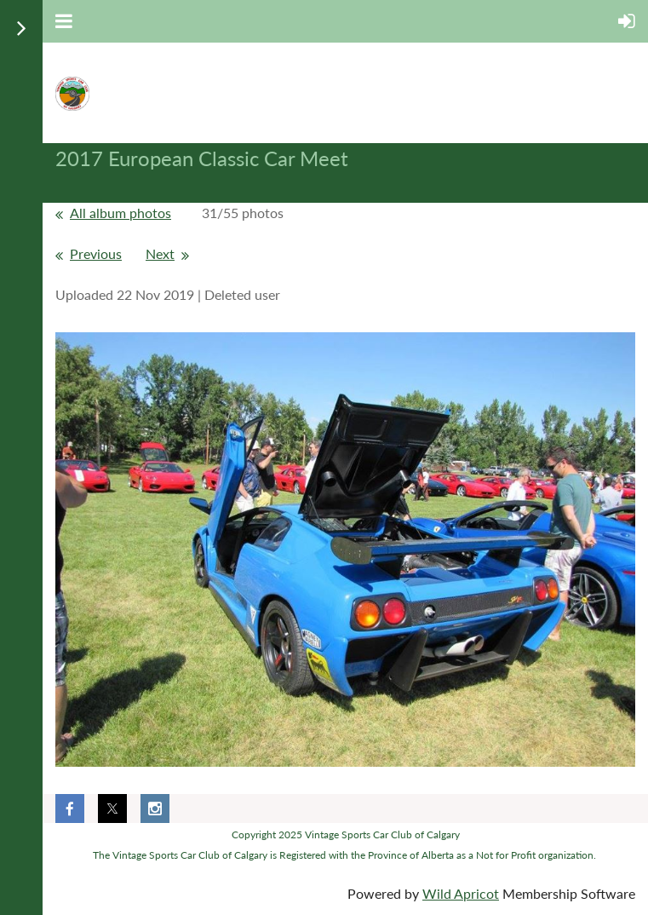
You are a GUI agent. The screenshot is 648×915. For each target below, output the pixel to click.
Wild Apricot (460, 893)
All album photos (120, 212)
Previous (96, 253)
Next (160, 253)
